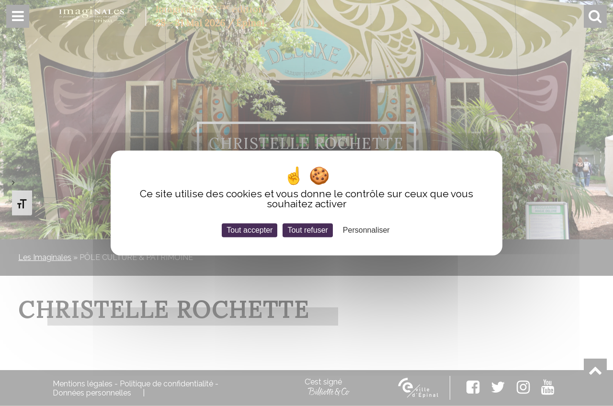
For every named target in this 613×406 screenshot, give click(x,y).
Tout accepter (249, 230)
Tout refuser (307, 230)
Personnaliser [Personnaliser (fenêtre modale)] (366, 230)
